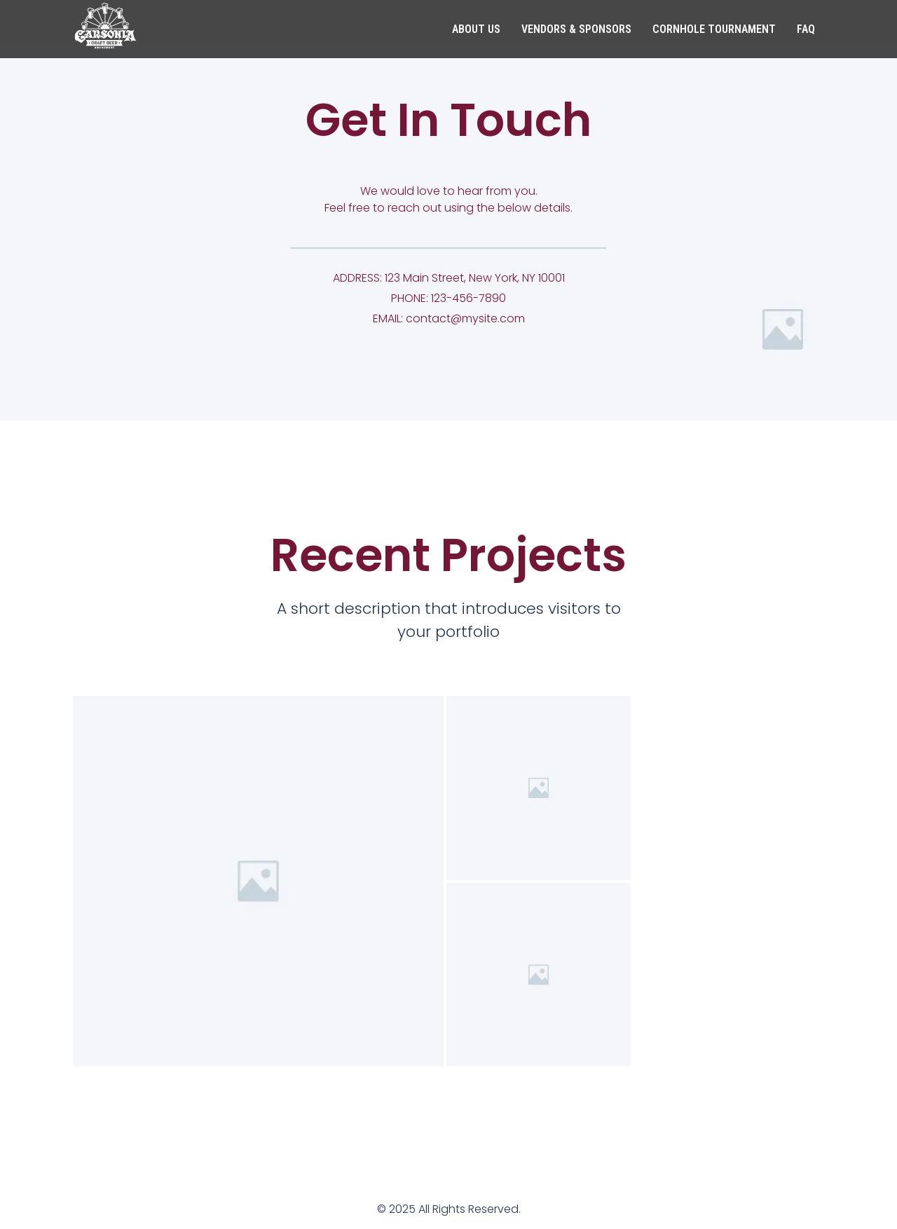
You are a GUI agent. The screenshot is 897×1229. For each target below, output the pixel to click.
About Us (476, 29)
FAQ (806, 29)
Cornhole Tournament (714, 29)
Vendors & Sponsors (576, 29)
